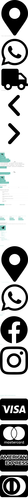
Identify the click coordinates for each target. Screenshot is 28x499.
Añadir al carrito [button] (2, 218)
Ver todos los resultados (4, 159)
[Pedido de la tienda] (23, 204)
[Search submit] (2, 154)
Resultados (2, 157)
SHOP (1, 230)
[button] (14, 105)
